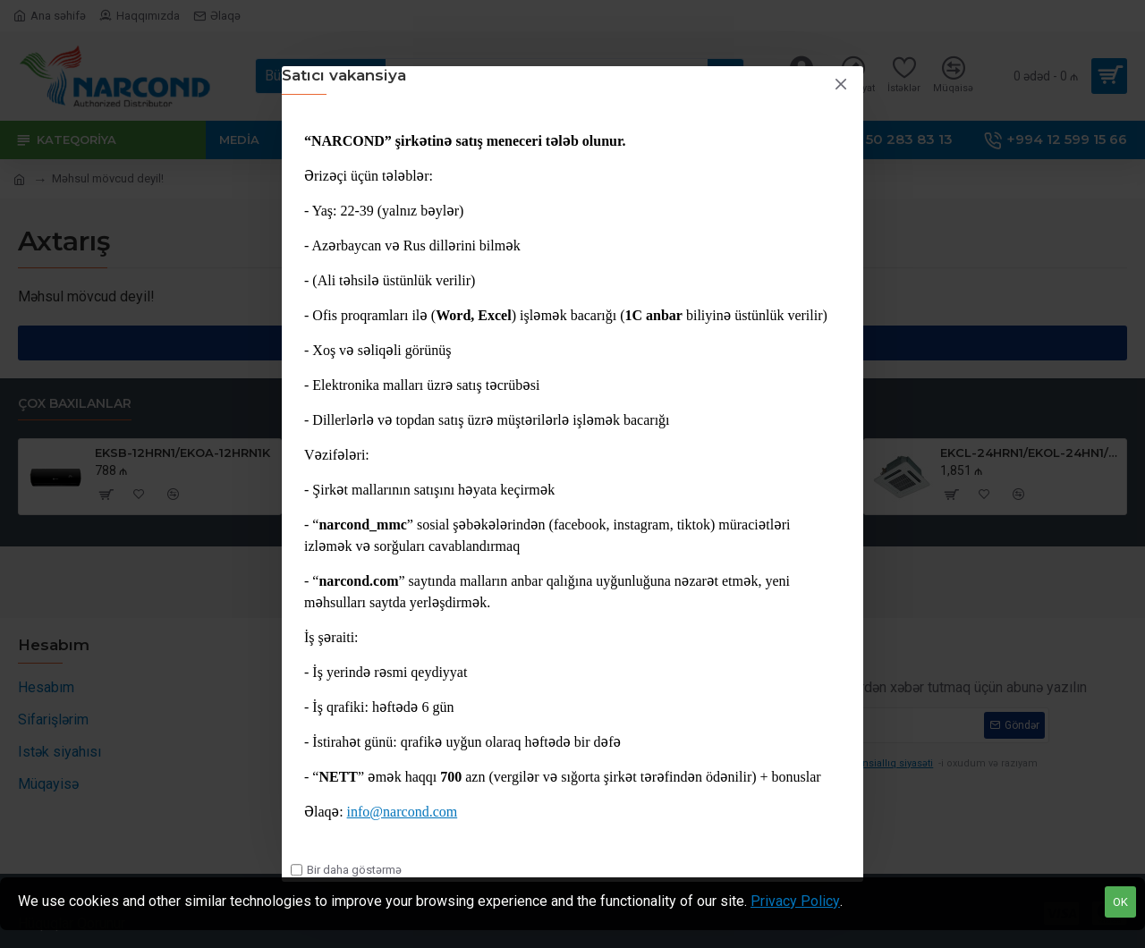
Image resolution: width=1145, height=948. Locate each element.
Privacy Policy (795, 901)
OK (1120, 902)
